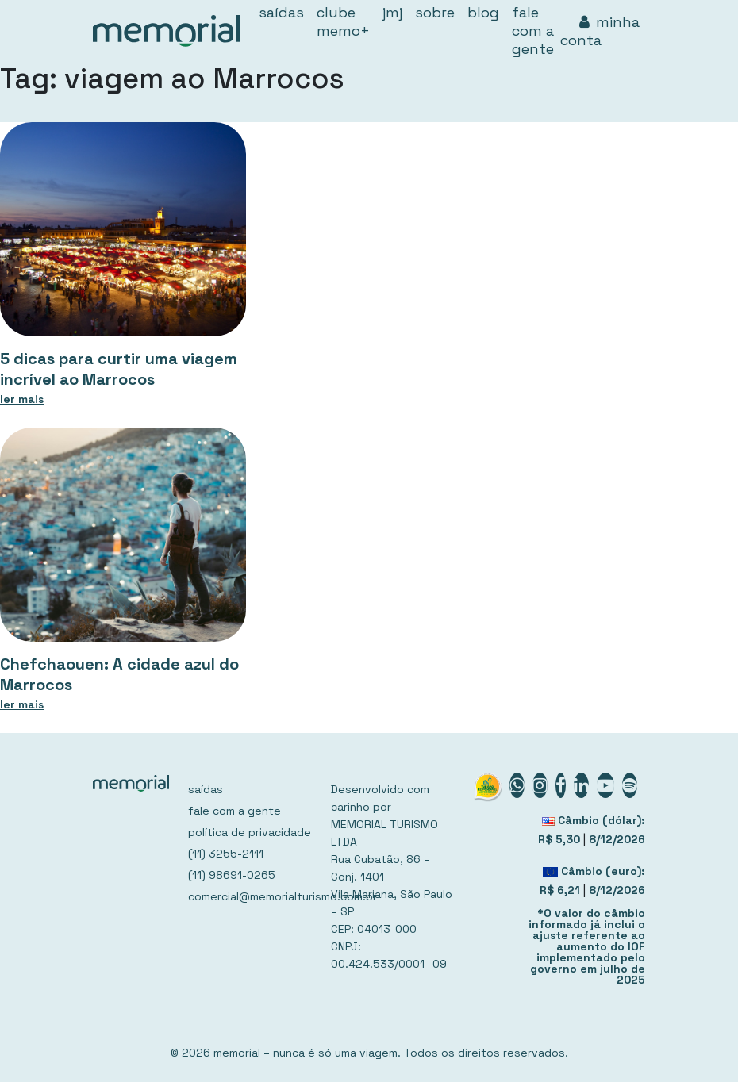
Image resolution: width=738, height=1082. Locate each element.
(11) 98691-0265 (231, 875)
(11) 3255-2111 (225, 853)
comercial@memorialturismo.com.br (250, 896)
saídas (205, 789)
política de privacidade (249, 832)
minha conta (600, 31)
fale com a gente (234, 811)
